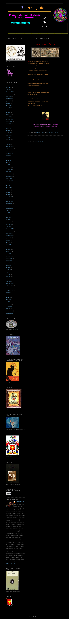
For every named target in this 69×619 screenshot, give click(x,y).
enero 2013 (8, 199)
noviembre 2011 (9, 231)
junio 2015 (8, 132)
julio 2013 (8, 185)
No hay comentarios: (55, 132)
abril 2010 (8, 274)
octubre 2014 (9, 151)
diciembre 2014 (9, 146)
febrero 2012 (9, 224)
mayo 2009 (8, 299)
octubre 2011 (9, 233)
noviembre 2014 (9, 148)
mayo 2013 (8, 190)
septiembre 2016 (9, 98)
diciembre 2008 (9, 311)
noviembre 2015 (9, 121)
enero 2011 (8, 253)
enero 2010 (8, 281)
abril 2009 (8, 301)
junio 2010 (8, 269)
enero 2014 (8, 171)
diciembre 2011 (9, 228)
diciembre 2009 (9, 283)
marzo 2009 (8, 304)
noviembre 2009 (9, 285)
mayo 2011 (8, 244)
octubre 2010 (9, 260)
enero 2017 (8, 89)
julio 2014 (8, 158)
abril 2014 (8, 164)
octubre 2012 (9, 206)
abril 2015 (8, 137)
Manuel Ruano (20, 501)
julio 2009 (8, 295)
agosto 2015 (8, 128)
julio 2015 (8, 130)
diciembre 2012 (9, 201)
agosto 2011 (8, 237)
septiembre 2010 (9, 263)
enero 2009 (8, 308)
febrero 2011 (9, 251)
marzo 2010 (8, 276)
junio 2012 (8, 215)
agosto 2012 (8, 210)
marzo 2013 (8, 194)
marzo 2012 (8, 221)
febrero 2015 (9, 142)
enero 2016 (8, 116)
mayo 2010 (8, 272)
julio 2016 (8, 103)
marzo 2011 (8, 249)
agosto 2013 (8, 183)
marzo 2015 (8, 139)
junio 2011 (8, 242)
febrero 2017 (9, 87)
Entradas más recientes (33, 138)
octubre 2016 (9, 96)
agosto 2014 (8, 155)
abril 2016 (8, 110)
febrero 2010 (9, 279)
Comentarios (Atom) (38, 141)
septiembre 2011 (9, 235)
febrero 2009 (9, 306)
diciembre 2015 (9, 119)
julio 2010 (8, 267)
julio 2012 (8, 212)
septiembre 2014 (9, 153)
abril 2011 (8, 247)
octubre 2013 (9, 178)
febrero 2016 (9, 114)
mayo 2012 (8, 217)
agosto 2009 (8, 292)
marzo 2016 (8, 112)
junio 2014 (8, 160)
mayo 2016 (8, 107)
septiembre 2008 (9, 313)
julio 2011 (8, 240)
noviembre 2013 (9, 176)
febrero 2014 (9, 169)
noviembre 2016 (9, 94)
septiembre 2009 (9, 290)
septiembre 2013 (9, 180)
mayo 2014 (8, 162)
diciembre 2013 (9, 174)
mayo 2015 (8, 135)
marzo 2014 (8, 167)
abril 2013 (8, 192)
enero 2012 (8, 226)
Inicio (46, 138)
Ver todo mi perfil (11, 563)
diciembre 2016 (9, 91)
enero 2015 (8, 144)
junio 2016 (8, 105)
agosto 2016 (8, 100)
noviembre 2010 (9, 258)
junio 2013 (8, 187)
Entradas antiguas (59, 138)
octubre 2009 (9, 288)
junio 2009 (8, 297)
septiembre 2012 (9, 208)
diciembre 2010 (9, 256)
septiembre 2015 (9, 126)
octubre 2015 (9, 123)
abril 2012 (8, 219)
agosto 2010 (8, 265)
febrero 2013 (9, 196)
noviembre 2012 (9, 203)
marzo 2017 (8, 85)
